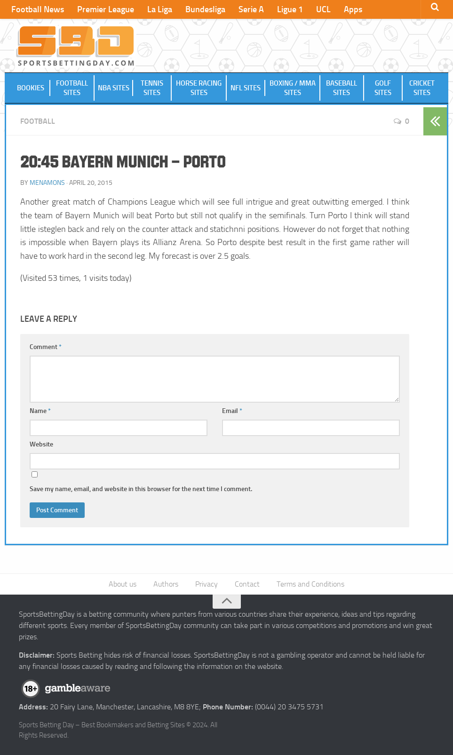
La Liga (159, 9)
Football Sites (72, 88)
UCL (323, 9)
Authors (165, 584)
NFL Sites (245, 88)
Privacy (206, 584)
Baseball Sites (341, 88)
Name (40, 411)
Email (232, 411)
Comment (46, 347)
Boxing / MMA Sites (293, 88)
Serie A (251, 9)
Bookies (30, 88)
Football (37, 121)
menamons (47, 183)
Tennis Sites (152, 88)
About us (122, 584)
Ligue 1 (290, 9)
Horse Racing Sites (199, 88)
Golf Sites (382, 88)
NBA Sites (113, 88)
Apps (353, 9)
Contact (247, 584)
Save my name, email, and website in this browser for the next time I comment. (141, 489)
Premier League (105, 9)
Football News (37, 9)
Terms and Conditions (310, 584)
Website (41, 444)
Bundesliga (205, 9)
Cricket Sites (422, 88)
